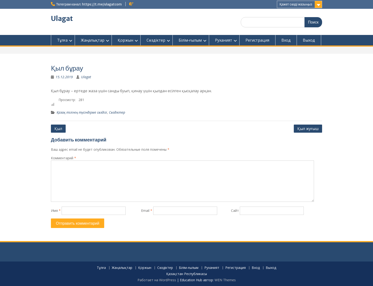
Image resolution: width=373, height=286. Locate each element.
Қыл (58, 128)
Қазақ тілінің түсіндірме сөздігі (82, 112)
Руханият (223, 40)
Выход (309, 40)
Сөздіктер (156, 40)
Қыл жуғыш (308, 128)
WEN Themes (225, 280)
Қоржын (125, 40)
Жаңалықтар (92, 40)
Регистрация (257, 40)
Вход (286, 40)
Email (146, 210)
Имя (56, 210)
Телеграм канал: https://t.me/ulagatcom (89, 4)
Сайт (235, 210)
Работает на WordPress (156, 280)
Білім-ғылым (190, 40)
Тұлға (62, 40)
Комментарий (63, 158)
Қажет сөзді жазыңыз (296, 4)
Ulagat (62, 18)
